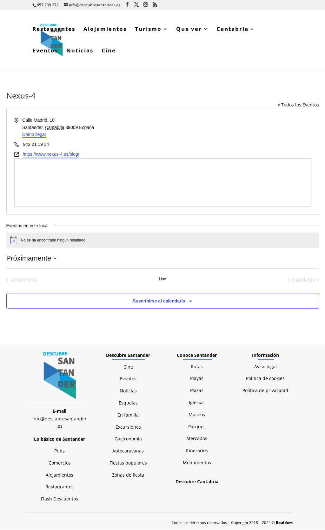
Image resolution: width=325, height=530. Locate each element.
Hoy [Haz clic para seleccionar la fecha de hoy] (162, 279)
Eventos (45, 51)
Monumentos (197, 463)
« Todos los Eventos (298, 105)
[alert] (162, 240)
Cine (109, 51)
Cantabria (232, 30)
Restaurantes (53, 30)
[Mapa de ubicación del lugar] (163, 183)
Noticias (79, 51)
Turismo (148, 30)
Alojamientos (105, 30)
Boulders (284, 523)
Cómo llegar (34, 134)
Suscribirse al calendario (159, 301)
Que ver (189, 30)
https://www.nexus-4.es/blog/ (51, 154)
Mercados (196, 439)
